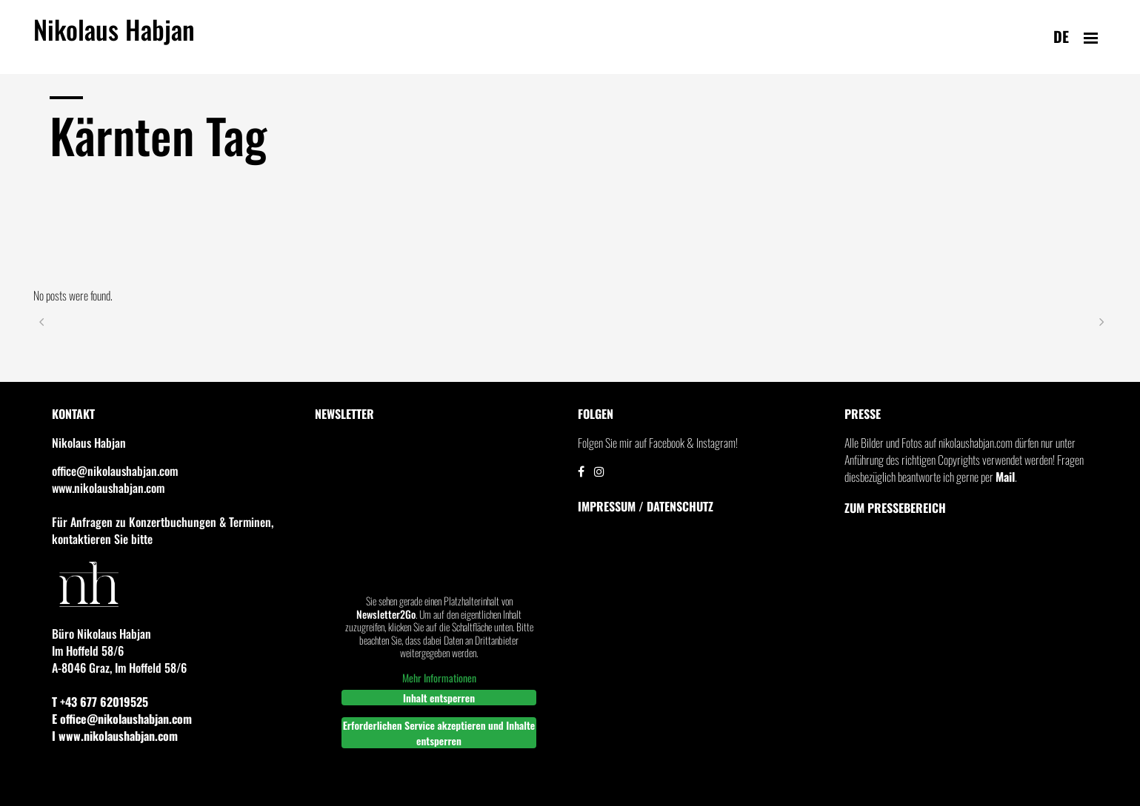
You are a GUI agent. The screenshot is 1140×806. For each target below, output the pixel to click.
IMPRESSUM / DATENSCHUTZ (645, 506)
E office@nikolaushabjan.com (122, 719)
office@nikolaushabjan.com (115, 471)
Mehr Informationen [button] (438, 678)
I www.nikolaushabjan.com (115, 736)
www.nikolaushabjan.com (108, 488)
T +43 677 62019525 (100, 702)
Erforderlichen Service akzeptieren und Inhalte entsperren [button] (438, 732)
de (1061, 36)
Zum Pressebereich (895, 507)
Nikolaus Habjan (114, 37)
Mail (1005, 477)
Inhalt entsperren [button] (438, 697)
